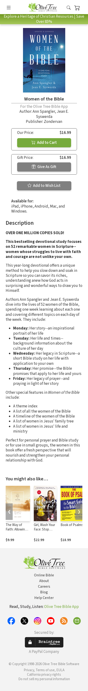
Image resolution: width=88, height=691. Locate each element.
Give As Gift (44, 167)
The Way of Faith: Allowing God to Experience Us (16, 531)
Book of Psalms (72, 524)
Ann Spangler (44, 111)
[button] (69, 7)
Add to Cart (44, 142)
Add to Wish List (44, 186)
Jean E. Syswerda (52, 114)
